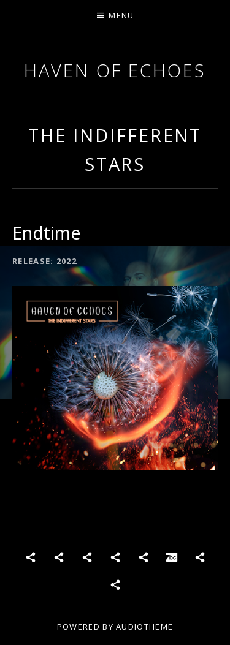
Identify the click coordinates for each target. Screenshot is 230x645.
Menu (121, 15)
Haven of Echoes (115, 70)
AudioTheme (144, 626)
